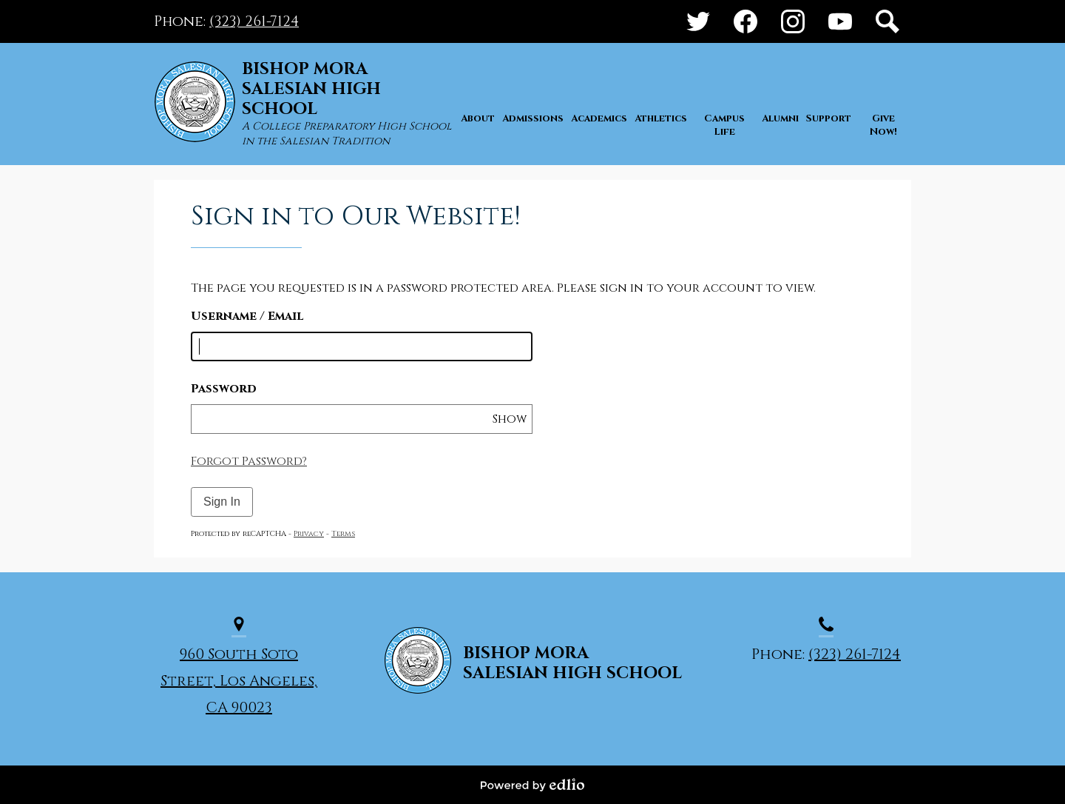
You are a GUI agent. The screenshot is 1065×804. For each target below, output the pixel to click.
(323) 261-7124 (254, 21)
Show (510, 419)
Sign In (221, 501)
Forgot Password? (249, 461)
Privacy (309, 534)
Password (224, 389)
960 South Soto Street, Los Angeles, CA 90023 (238, 680)
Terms (343, 534)
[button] (477, 138)
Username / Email (247, 316)
